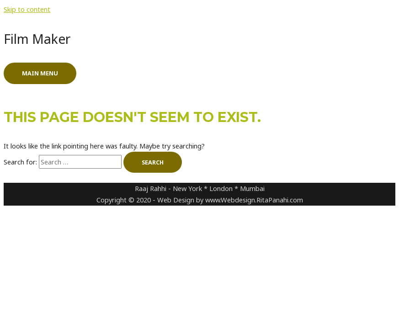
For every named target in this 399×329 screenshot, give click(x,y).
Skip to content (27, 9)
